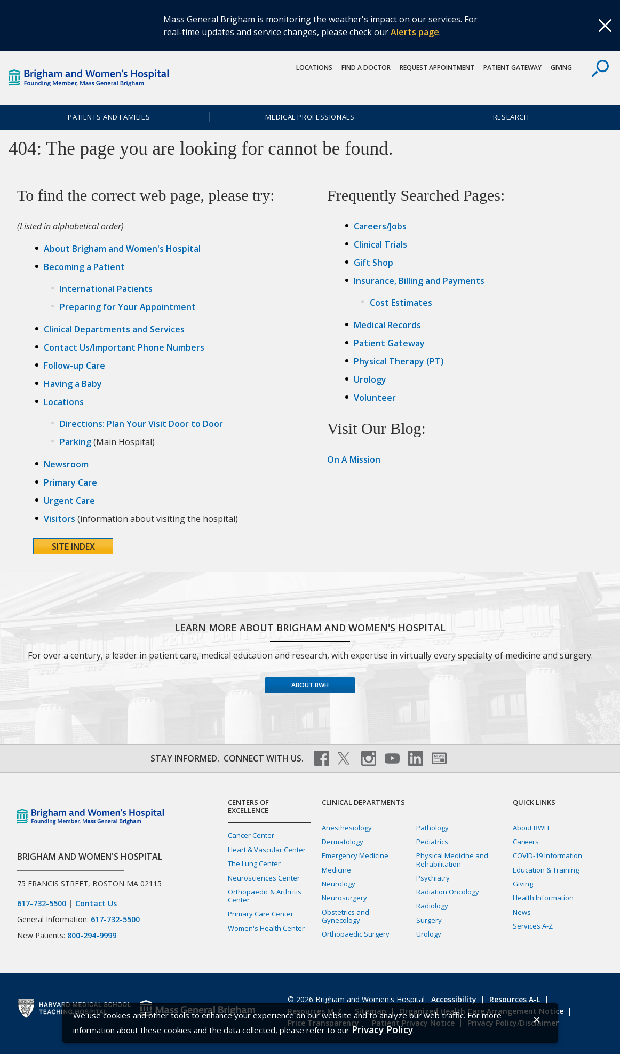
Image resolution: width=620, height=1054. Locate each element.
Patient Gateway (512, 67)
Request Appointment (437, 67)
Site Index (73, 546)
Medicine (336, 870)
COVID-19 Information (547, 855)
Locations (314, 67)
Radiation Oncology (447, 892)
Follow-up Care (74, 365)
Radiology (432, 905)
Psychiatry (433, 878)
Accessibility (453, 999)
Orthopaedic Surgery (356, 934)
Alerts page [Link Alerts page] (415, 32)
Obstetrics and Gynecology (345, 916)
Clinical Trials (380, 244)
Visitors (59, 519)
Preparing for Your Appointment (128, 307)
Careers (526, 841)
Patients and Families (109, 117)
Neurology (338, 884)
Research (511, 117)
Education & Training (546, 870)
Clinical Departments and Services (114, 329)
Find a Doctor (366, 67)
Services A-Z (533, 926)
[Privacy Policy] (382, 1029)
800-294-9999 (91, 935)
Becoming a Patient (84, 267)
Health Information (543, 897)
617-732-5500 (41, 903)
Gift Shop (373, 262)
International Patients (106, 289)
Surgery (429, 920)
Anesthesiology (347, 828)
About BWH (310, 685)
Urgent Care (69, 500)
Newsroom (66, 464)
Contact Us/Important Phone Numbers (124, 347)
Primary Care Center (260, 913)
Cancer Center (251, 835)
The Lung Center (254, 863)
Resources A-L (514, 999)
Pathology (432, 828)
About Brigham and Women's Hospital (122, 249)
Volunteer (375, 397)
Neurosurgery (344, 897)
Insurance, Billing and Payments (419, 281)
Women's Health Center (266, 928)
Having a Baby (73, 384)
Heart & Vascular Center (267, 849)
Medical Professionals (309, 117)
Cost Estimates (401, 302)
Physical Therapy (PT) (399, 361)
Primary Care (70, 482)
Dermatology (342, 841)
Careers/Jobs (380, 226)
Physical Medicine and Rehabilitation (452, 859)
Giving (561, 67)
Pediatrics (432, 841)
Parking (75, 442)
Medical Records (387, 325)
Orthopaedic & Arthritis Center (264, 896)
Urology (370, 379)
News (522, 912)
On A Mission (353, 459)
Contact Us (96, 903)
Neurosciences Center (264, 878)
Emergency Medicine (355, 855)
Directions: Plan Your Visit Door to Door (141, 424)
